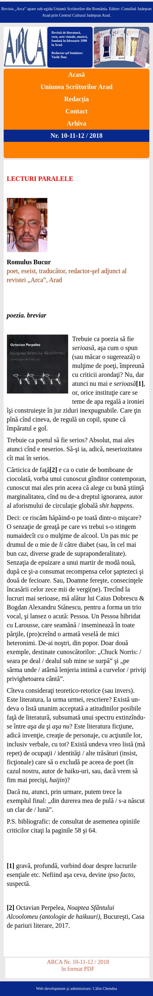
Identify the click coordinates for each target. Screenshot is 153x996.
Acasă (76, 74)
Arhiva (76, 123)
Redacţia (76, 99)
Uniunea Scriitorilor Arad (76, 86)
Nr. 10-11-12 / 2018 (76, 135)
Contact (76, 111)
